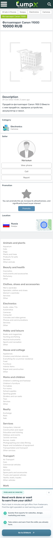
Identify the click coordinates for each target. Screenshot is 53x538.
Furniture (7, 364)
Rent (5, 416)
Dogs (5, 252)
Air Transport (8, 459)
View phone (26, 165)
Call (26, 171)
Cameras (7, 312)
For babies (7, 386)
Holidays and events (11, 435)
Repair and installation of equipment (18, 445)
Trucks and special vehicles (14, 475)
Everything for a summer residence (18, 359)
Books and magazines (12, 334)
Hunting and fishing (11, 337)
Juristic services (10, 437)
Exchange (7, 413)
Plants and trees (10, 254)
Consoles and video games (14, 317)
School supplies (9, 391)
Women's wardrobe (11, 293)
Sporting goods (9, 394)
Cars (5, 462)
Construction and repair (13, 430)
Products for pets (10, 257)
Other (5, 279)
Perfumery (7, 276)
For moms (7, 388)
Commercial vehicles (12, 465)
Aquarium (7, 246)
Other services (9, 450)
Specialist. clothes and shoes (15, 290)
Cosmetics (7, 271)
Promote (26, 208)
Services (6, 259)
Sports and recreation (12, 342)
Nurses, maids (9, 440)
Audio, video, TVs (10, 307)
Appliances (8, 354)
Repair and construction (13, 369)
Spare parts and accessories (15, 472)
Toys (5, 399)
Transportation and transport (15, 448)
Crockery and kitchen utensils (15, 356)
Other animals (9, 262)
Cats (5, 249)
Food (5, 361)
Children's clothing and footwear (17, 381)
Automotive (8, 310)
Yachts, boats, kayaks (12, 478)
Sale (5, 418)
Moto (5, 467)
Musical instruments (11, 339)
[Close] (48, 492)
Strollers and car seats (12, 396)
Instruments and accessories (15, 274)
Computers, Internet (11, 427)
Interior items (9, 366)
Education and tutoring (13, 432)
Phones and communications (15, 320)
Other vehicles (9, 480)
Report (26, 177)
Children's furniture (11, 383)
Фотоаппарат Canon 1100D (14, 16)
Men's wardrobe (10, 288)
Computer (7, 315)
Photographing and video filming (17, 443)
